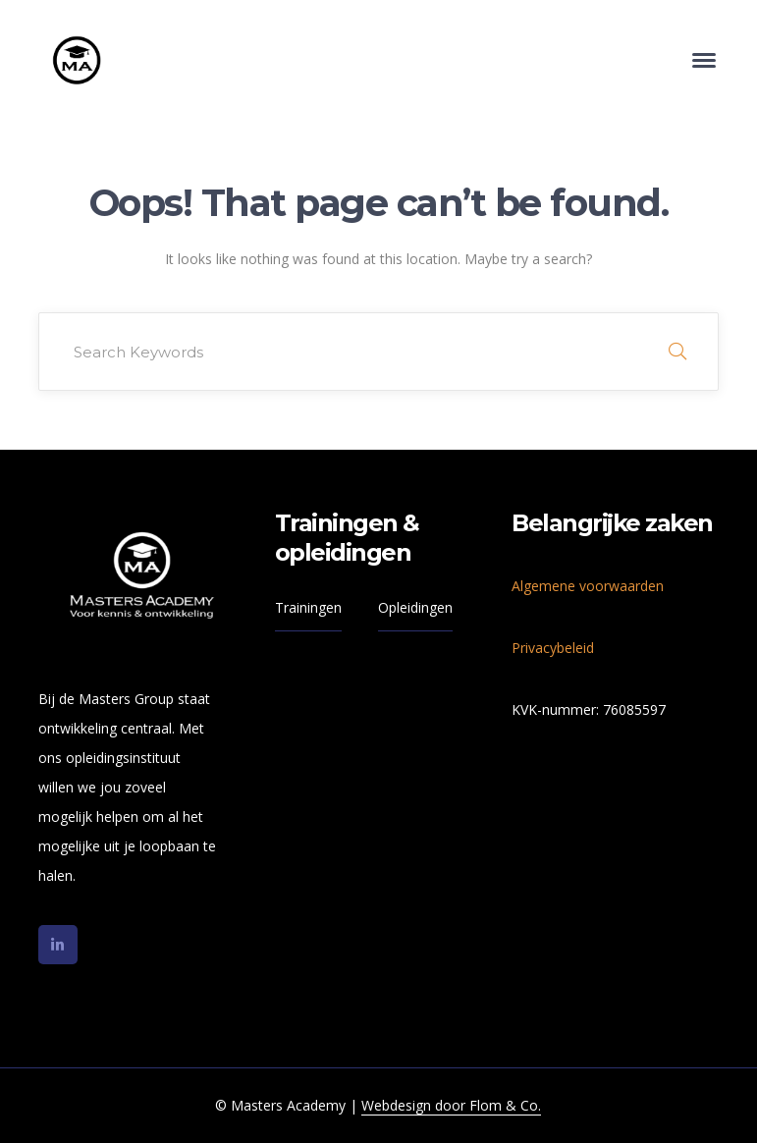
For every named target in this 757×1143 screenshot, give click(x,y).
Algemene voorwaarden (588, 585)
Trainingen (308, 607)
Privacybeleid (553, 647)
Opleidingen (415, 607)
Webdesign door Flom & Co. (451, 1105)
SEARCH (677, 351)
